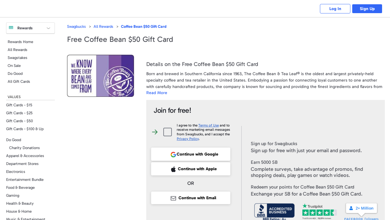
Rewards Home (20, 41)
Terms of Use (208, 125)
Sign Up (367, 8)
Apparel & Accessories (25, 155)
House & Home (19, 211)
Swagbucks (76, 26)
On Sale (14, 65)
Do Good (15, 73)
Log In (335, 8)
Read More (156, 92)
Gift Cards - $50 (19, 121)
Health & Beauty (20, 203)
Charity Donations (24, 147)
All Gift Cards (19, 81)
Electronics (15, 171)
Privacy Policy (188, 139)
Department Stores (22, 163)
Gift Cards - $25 (19, 113)
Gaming (12, 195)
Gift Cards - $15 (19, 105)
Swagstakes (17, 57)
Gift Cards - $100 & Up (25, 129)
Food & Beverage (20, 187)
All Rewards (17, 49)
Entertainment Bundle (25, 179)
